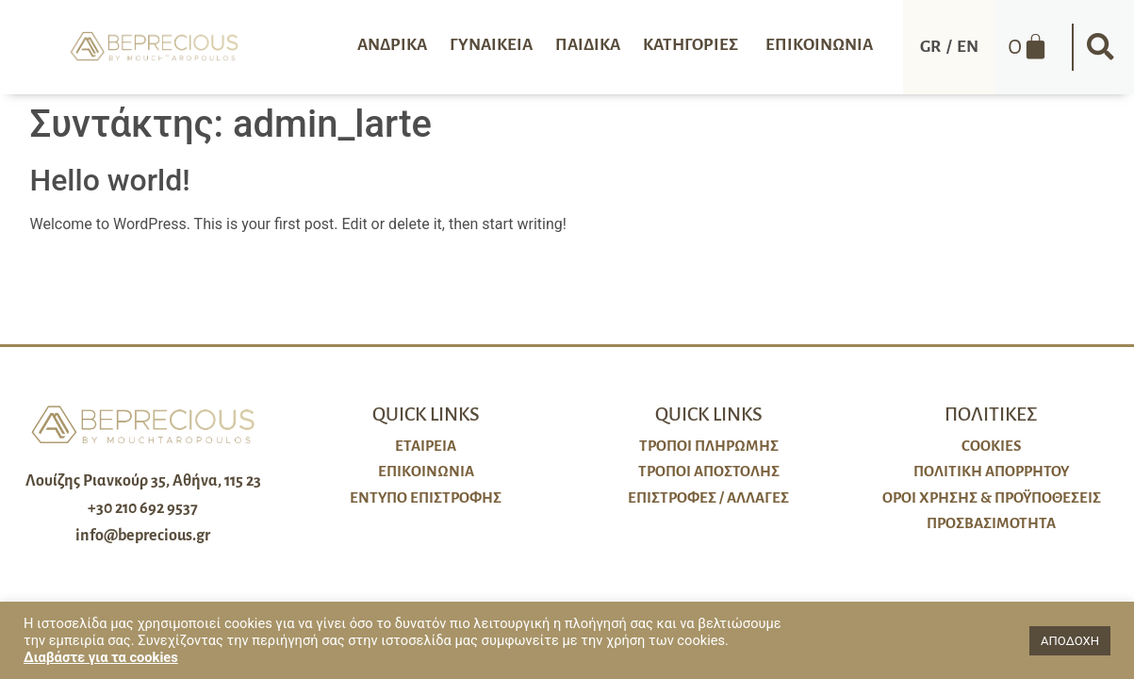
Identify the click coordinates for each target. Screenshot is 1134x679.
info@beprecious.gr (142, 535)
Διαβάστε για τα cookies (101, 657)
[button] (1101, 47)
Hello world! (110, 180)
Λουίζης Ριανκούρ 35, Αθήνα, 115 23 (143, 480)
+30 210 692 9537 (143, 508)
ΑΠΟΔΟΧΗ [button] (1070, 641)
